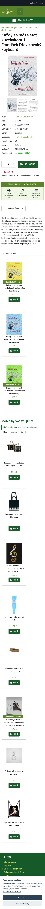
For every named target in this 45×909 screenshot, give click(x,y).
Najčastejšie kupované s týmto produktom (20, 427)
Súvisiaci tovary (9, 253)
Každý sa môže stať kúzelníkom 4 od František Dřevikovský (14, 391)
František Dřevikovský (24, 117)
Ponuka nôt (22, 20)
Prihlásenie (36, 3)
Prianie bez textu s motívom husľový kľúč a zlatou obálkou (14, 568)
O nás (6, 875)
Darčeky (24, 432)
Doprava (7, 865)
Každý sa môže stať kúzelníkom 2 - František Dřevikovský (14, 339)
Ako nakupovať (10, 862)
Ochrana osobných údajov (14, 872)
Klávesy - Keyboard (25, 28)
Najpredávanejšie (10, 432)
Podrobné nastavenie (12, 891)
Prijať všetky (22, 898)
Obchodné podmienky (13, 869)
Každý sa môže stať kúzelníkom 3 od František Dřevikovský (14, 288)
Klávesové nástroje (8, 28)
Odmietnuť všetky (22, 904)
